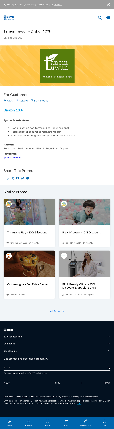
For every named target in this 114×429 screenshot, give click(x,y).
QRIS (8, 100)
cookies (58, 4)
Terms (107, 382)
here (79, 403)
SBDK (7, 382)
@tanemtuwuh (12, 157)
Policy (57, 382)
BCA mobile (39, 100)
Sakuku (22, 100)
